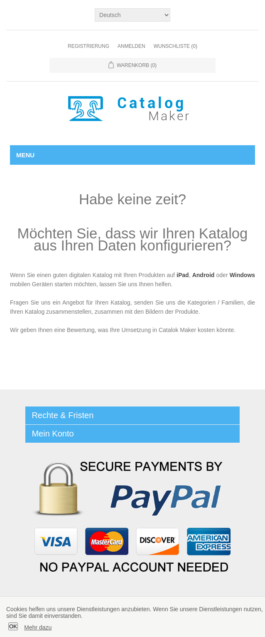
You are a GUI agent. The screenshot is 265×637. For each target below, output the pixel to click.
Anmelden (131, 46)
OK (13, 626)
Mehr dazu (38, 627)
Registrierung (88, 46)
